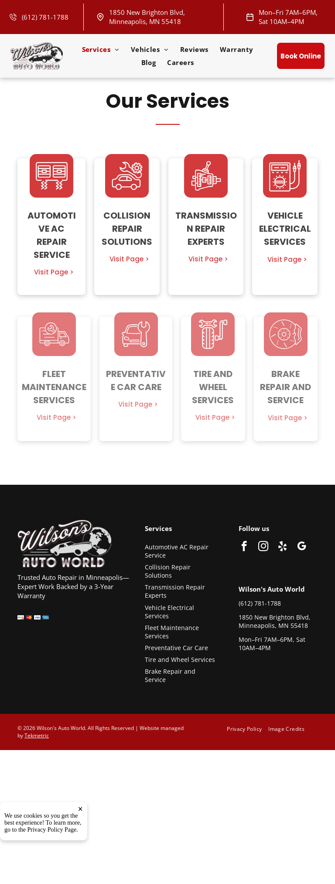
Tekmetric (36, 735)
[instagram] (263, 547)
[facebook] (244, 547)
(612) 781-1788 (45, 17)
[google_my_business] (301, 547)
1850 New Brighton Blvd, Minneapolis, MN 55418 (147, 17)
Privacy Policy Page (52, 868)
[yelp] (282, 547)
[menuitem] (100, 49)
